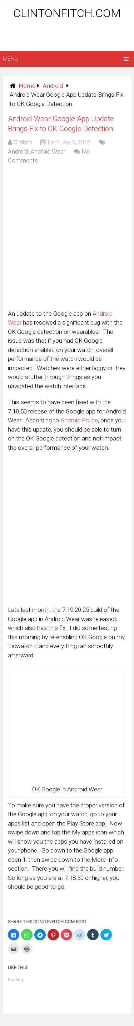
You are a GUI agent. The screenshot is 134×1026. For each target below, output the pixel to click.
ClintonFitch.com (67, 13)
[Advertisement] (68, 36)
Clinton (23, 142)
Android (53, 85)
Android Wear (47, 151)
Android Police (79, 420)
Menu (10, 58)
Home (27, 85)
